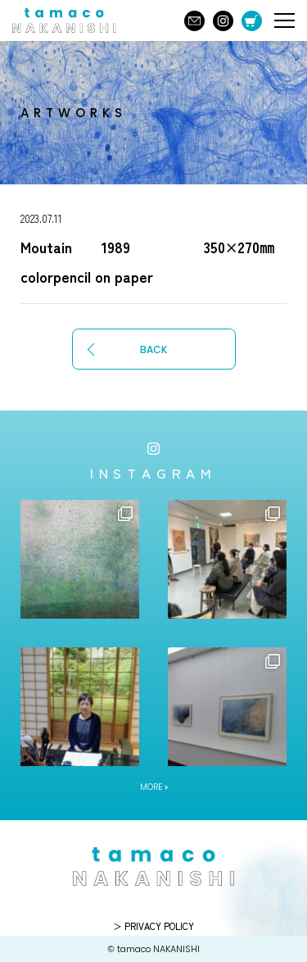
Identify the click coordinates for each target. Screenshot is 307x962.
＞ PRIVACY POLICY (153, 926)
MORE (151, 787)
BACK (153, 349)
